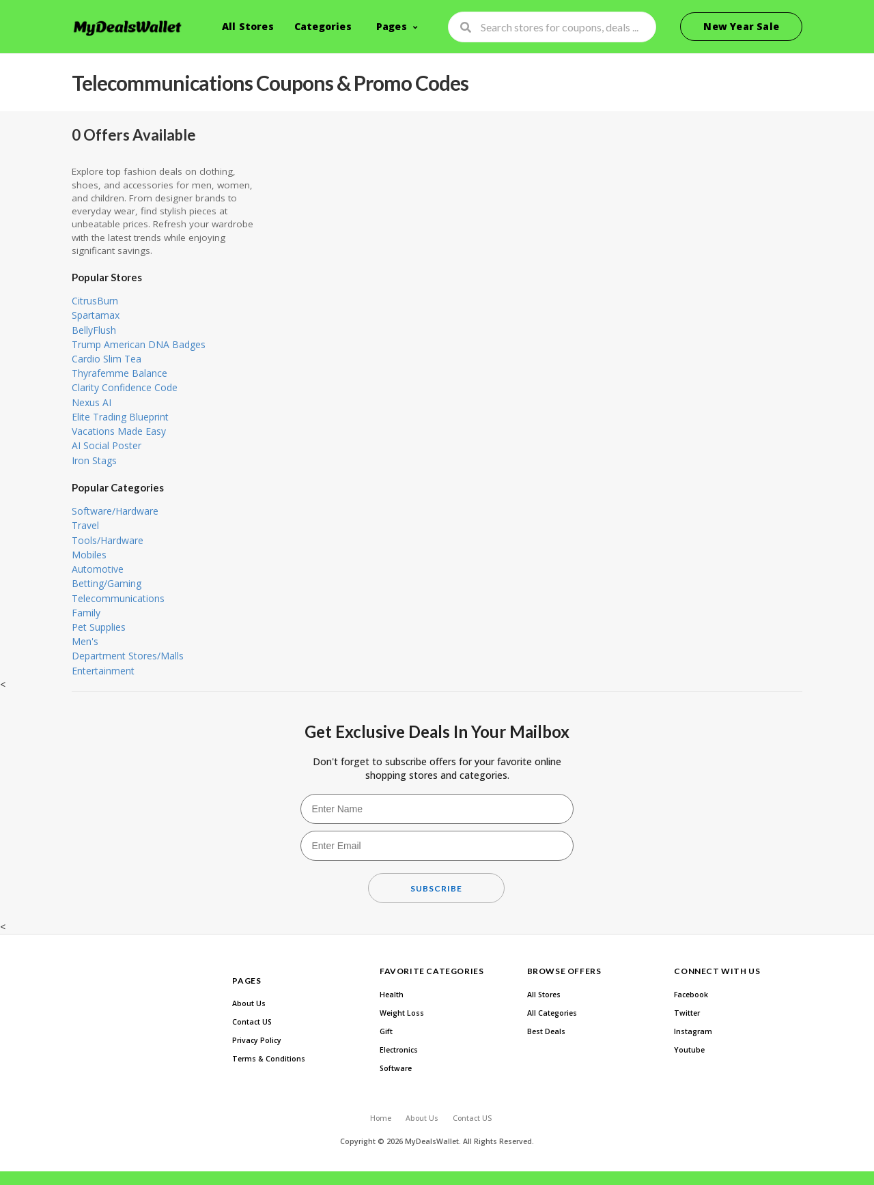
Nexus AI (91, 402)
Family (86, 612)
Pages (391, 26)
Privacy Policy (256, 1040)
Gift (386, 1031)
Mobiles (89, 554)
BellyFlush (94, 330)
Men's (85, 641)
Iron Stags (94, 460)
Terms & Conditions (268, 1058)
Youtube (689, 1050)
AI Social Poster (106, 445)
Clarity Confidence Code (125, 387)
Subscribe (436, 888)
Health (392, 994)
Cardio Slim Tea (106, 358)
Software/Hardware (115, 510)
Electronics (399, 1050)
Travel (85, 525)
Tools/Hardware (107, 540)
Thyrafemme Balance (119, 373)
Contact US (252, 1022)
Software (396, 1068)
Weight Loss (402, 1013)
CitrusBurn (95, 300)
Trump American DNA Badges (139, 344)
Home (380, 1118)
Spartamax (95, 315)
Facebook (691, 994)
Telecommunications (118, 598)
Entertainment (103, 670)
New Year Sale (741, 26)
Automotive (98, 568)
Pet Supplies (99, 626)
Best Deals (546, 1031)
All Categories (552, 1013)
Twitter (687, 1013)
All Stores (248, 26)
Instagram (693, 1031)
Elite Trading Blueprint (120, 416)
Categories (323, 26)
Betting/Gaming (106, 583)
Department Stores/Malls (128, 655)
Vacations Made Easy (119, 431)
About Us (249, 1003)
